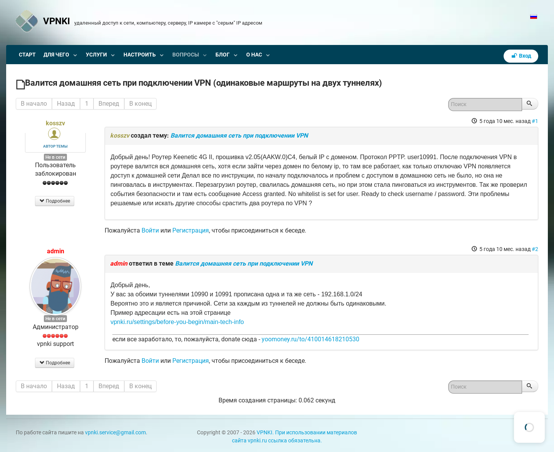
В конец (140, 103)
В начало (34, 103)
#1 (535, 121)
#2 (535, 249)
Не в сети (55, 157)
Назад (66, 103)
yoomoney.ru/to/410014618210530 (310, 339)
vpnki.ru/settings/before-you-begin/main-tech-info (177, 322)
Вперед (108, 103)
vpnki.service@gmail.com (115, 432)
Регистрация (190, 230)
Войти (150, 230)
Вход (521, 56)
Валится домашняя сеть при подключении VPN (239, 135)
